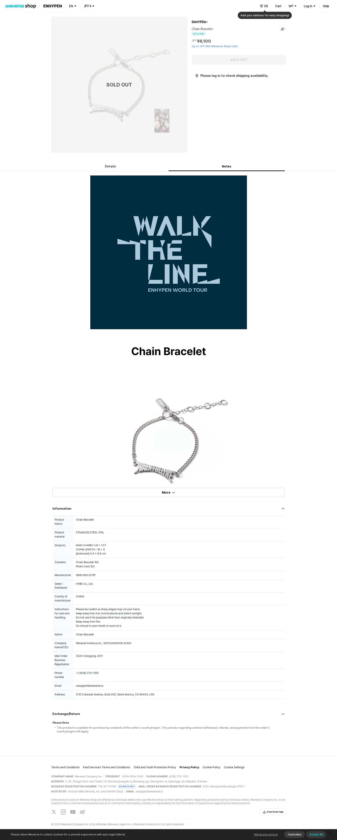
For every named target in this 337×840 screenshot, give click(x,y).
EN (71, 6)
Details (110, 166)
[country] (264, 6)
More (168, 492)
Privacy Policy (189, 767)
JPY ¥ (87, 6)
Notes (226, 166)
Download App (273, 812)
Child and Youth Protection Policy (155, 767)
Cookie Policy (211, 767)
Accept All (316, 834)
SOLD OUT (238, 60)
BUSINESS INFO (126, 786)
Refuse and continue (266, 834)
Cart (278, 6)
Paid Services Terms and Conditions (106, 767)
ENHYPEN (199, 22)
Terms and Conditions (65, 767)
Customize (294, 834)
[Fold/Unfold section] (168, 508)
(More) (120, 834)
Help (326, 6)
